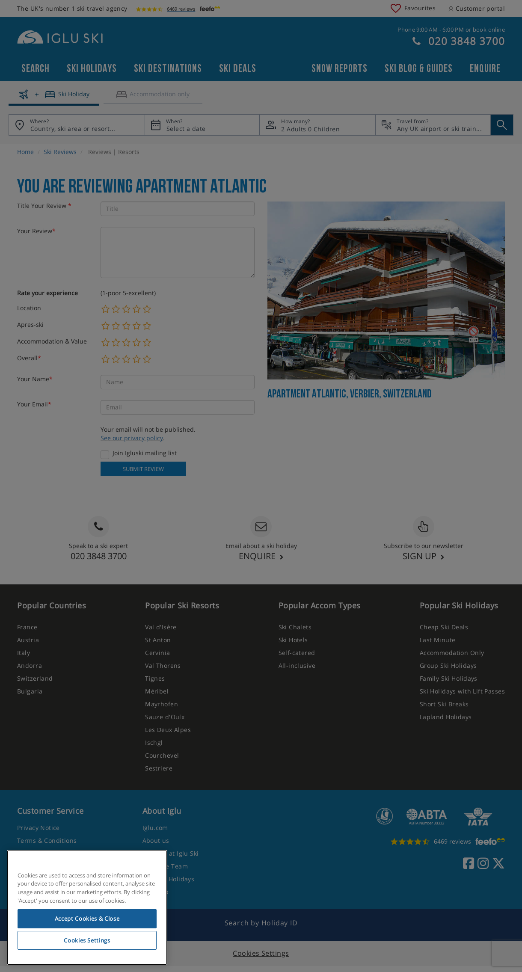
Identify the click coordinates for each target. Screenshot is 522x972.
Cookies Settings (87, 940)
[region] (87, 908)
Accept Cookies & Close (87, 918)
